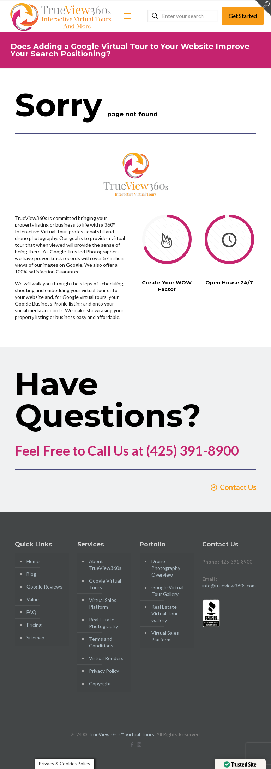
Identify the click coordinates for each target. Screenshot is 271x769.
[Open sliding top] (263, 8)
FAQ (31, 612)
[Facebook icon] (131, 744)
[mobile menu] (127, 16)
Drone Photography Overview (165, 568)
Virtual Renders (106, 658)
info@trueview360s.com (229, 586)
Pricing (34, 625)
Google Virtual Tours (105, 584)
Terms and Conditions (101, 642)
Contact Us (233, 487)
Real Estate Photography (103, 622)
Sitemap (35, 637)
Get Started (243, 15)
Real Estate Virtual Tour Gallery (164, 613)
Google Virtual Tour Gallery (167, 590)
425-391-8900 (236, 562)
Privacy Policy (104, 671)
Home (33, 561)
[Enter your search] (182, 16)
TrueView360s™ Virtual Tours (121, 734)
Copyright (100, 684)
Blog (31, 574)
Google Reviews (44, 587)
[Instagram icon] (139, 744)
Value (32, 599)
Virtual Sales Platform (102, 603)
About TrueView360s (105, 564)
